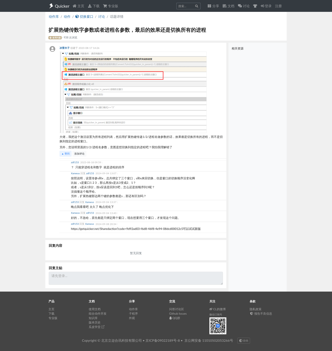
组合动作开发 (98, 313)
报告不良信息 (261, 313)
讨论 (101, 16)
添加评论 (79, 153)
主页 (78, 6)
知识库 (93, 318)
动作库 (54, 16)
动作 (67, 16)
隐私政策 (255, 309)
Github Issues (178, 313)
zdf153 (75, 162)
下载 (94, 6)
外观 (132, 318)
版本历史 (95, 322)
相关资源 (237, 48)
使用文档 (95, 309)
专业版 (110, 6)
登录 (266, 6)
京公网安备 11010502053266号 (208, 340)
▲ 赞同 (65, 153)
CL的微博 (217, 309)
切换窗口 (84, 16)
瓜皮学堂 (96, 327)
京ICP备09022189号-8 (162, 340)
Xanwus (75, 173)
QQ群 (174, 318)
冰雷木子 (64, 47)
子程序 (133, 313)
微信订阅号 (215, 314)
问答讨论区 (176, 309)
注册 (278, 6)
